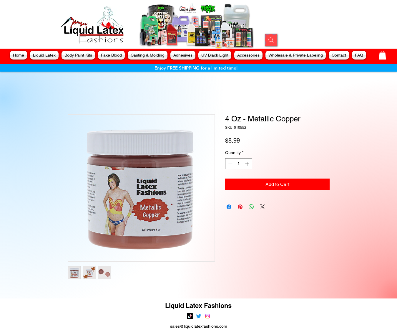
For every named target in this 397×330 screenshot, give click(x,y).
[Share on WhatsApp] (251, 206)
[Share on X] (262, 206)
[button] (382, 55)
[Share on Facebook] (228, 206)
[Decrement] (229, 164)
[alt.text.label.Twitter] (199, 316)
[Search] (271, 40)
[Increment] (247, 164)
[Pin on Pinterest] (240, 206)
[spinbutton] (238, 164)
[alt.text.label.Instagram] (207, 316)
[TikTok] (190, 316)
